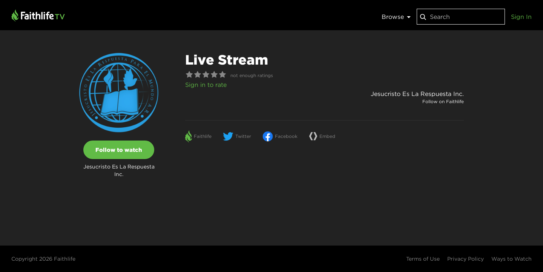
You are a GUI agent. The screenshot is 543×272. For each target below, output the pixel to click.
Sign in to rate (206, 84)
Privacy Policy (465, 258)
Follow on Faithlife (443, 101)
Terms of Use (423, 258)
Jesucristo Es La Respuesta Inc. (417, 93)
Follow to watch (118, 149)
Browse (396, 16)
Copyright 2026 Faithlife (43, 258)
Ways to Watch (511, 258)
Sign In (521, 16)
